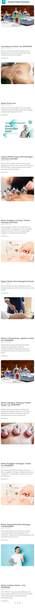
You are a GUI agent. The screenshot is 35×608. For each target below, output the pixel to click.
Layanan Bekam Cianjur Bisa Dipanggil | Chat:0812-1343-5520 (17, 158)
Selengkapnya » (5, 58)
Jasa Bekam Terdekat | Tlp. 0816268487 (16, 46)
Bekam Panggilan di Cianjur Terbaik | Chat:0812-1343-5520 (15, 221)
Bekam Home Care (8, 103)
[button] (3, 2)
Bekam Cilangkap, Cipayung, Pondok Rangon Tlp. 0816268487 (16, 404)
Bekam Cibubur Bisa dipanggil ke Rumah (17, 281)
